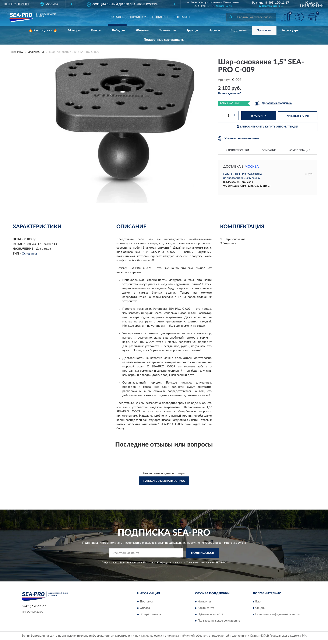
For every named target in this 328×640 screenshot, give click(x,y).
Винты (96, 30)
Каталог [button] (117, 17)
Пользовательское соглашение (219, 620)
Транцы (192, 30)
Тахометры (167, 30)
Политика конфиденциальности (277, 614)
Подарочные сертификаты (164, 39)
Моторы (74, 30)
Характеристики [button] (237, 150)
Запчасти (264, 30)
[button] (271, 5)
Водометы (238, 30)
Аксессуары (290, 30)
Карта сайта (206, 608)
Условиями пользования (200, 562)
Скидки (260, 608)
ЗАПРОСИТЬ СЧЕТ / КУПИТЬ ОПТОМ (268, 126)
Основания (29, 253)
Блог (258, 601)
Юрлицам (138, 17)
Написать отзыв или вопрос (164, 481)
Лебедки (118, 30)
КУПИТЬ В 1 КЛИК (297, 116)
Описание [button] (269, 150)
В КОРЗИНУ (258, 116)
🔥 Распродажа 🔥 (43, 30)
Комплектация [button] (299, 150)
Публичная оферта (210, 614)
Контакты (182, 17)
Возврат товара (150, 614)
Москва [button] (252, 166)
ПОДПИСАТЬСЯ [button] (202, 553)
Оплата (145, 608)
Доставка (146, 601)
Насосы (214, 30)
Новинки (160, 17)
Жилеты (142, 30)
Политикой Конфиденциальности (163, 562)
